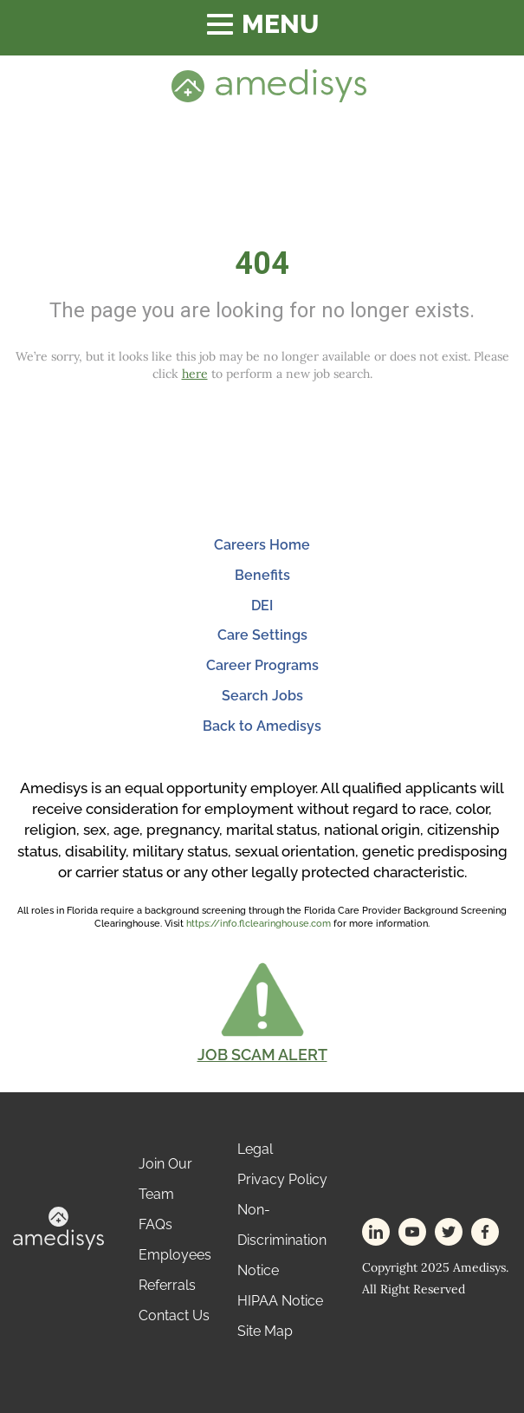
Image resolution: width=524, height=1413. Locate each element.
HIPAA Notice (280, 1301)
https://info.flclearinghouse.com (258, 923)
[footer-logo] (58, 1227)
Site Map (265, 1331)
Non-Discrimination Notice (282, 1240)
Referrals (167, 1285)
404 (262, 263)
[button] (262, 1011)
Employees (175, 1255)
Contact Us (174, 1315)
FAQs (155, 1224)
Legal (255, 1149)
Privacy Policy (282, 1179)
